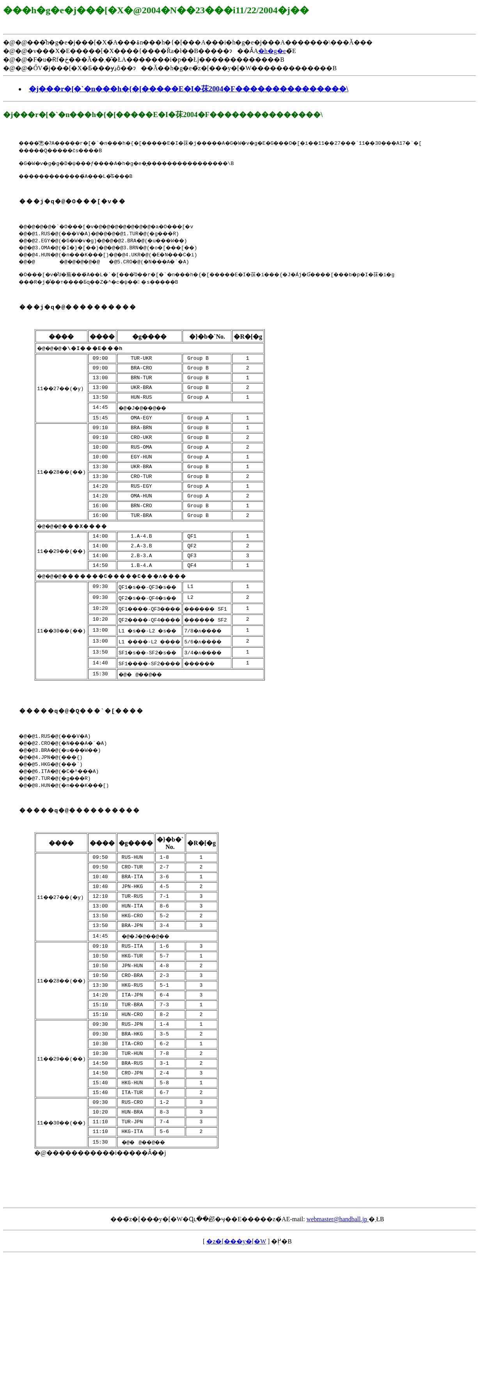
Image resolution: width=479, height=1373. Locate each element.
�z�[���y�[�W (236, 1313)
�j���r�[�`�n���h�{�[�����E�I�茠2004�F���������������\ (188, 89)
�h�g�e (272, 51)
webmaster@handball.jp (338, 1291)
